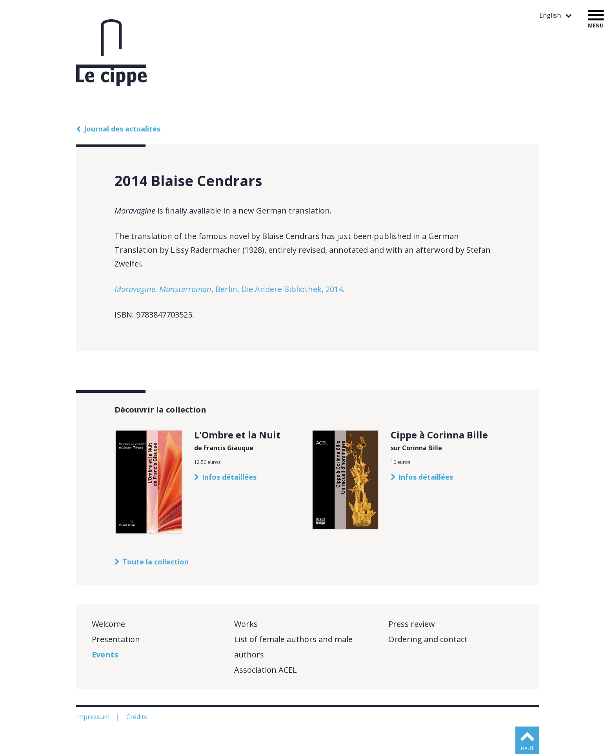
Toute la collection (155, 561)
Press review (411, 624)
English (550, 15)
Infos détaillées (229, 476)
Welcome (108, 624)
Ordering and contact (428, 639)
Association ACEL (265, 670)
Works (246, 624)
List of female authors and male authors (293, 647)
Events (105, 654)
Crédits (137, 716)
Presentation (116, 639)
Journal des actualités (122, 128)
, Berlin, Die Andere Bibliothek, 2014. (230, 289)
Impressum (93, 716)
